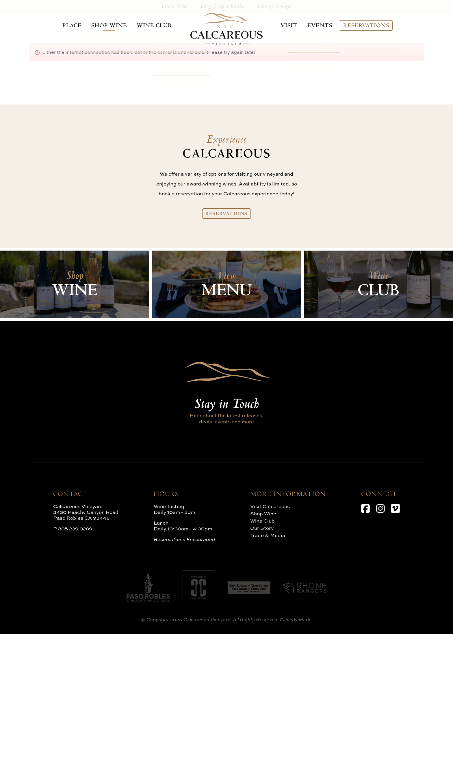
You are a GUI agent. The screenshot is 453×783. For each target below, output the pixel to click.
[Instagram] (380, 657)
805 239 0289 (75, 677)
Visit (291, 25)
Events (322, 25)
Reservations (369, 25)
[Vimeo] (395, 657)
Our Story (262, 677)
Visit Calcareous (270, 655)
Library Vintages (270, 155)
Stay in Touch (226, 554)
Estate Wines (179, 155)
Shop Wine (104, 25)
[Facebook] (365, 657)
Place (68, 25)
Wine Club (148, 25)
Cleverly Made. (296, 768)
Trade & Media (267, 684)
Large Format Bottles (222, 155)
